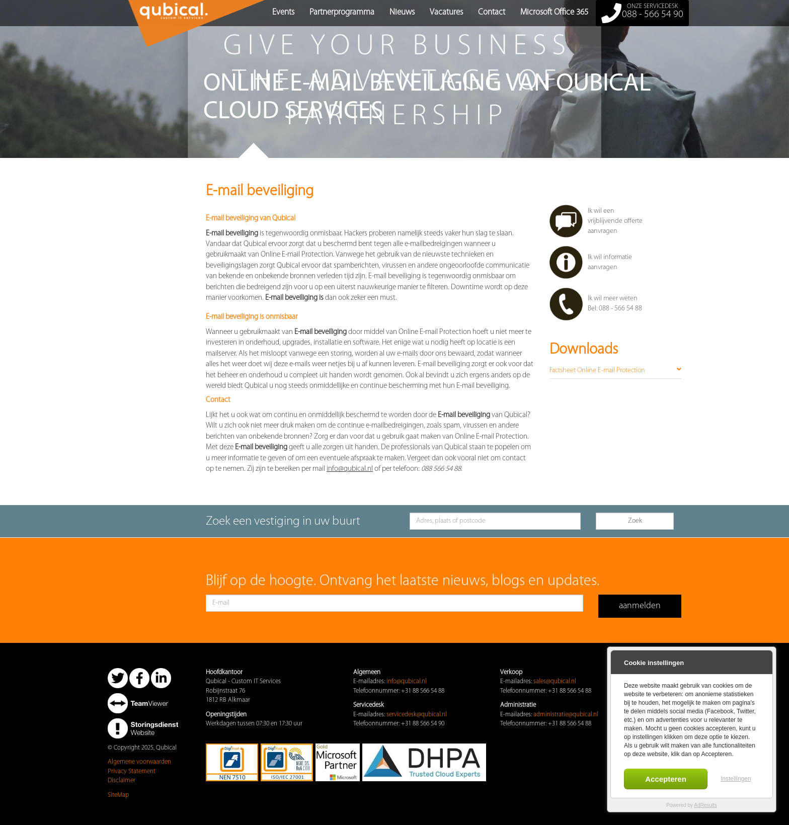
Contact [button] (491, 12)
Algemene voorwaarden (139, 762)
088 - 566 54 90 (642, 13)
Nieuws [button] (402, 12)
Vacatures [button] (446, 12)
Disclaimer (121, 780)
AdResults (705, 805)
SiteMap (118, 795)
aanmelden (640, 606)
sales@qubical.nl (554, 681)
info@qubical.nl (406, 681)
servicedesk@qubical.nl (416, 714)
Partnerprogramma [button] (341, 12)
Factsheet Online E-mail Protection (615, 370)
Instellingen (736, 778)
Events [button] (283, 12)
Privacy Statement (131, 771)
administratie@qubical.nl (565, 714)
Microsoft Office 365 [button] (554, 12)
